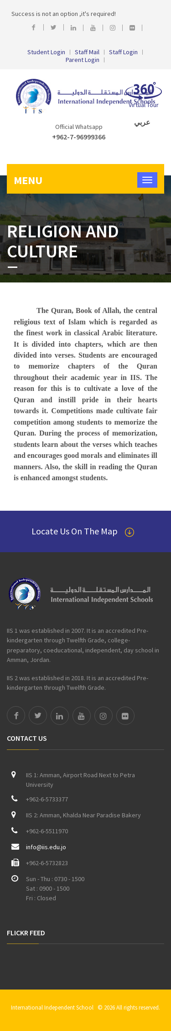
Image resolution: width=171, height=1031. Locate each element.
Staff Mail (87, 52)
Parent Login (82, 59)
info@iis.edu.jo (46, 847)
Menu (28, 180)
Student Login (46, 52)
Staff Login (123, 52)
